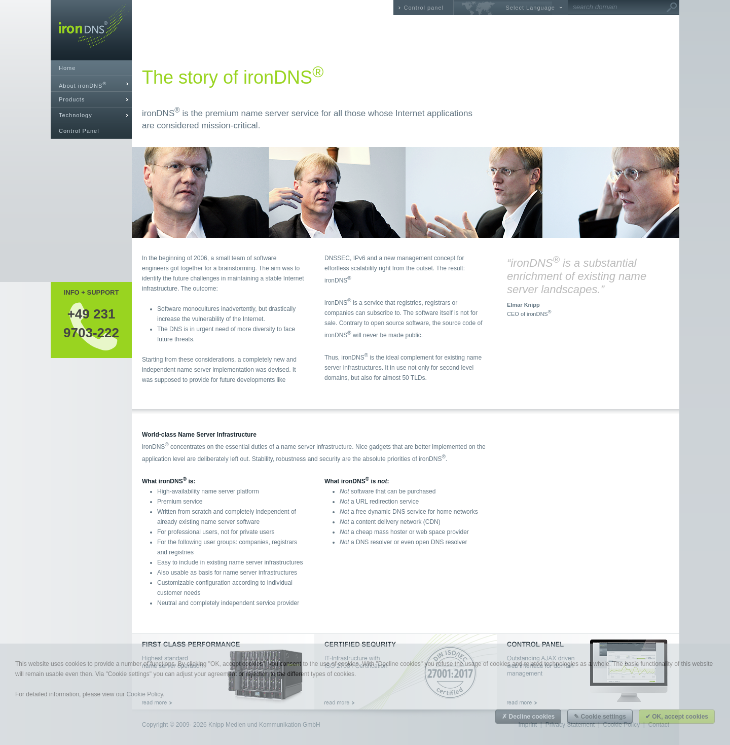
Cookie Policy (144, 694)
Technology (75, 115)
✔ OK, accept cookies (676, 716)
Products (72, 99)
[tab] (91, 84)
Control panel (424, 8)
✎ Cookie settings (600, 716)
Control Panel (79, 131)
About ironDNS (82, 85)
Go (671, 7)
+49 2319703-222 (91, 323)
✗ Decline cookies (528, 716)
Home (67, 68)
